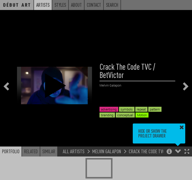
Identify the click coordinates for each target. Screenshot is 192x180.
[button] (186, 152)
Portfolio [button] (11, 151)
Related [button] (31, 151)
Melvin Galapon (106, 151)
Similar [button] (48, 151)
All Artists (73, 151)
